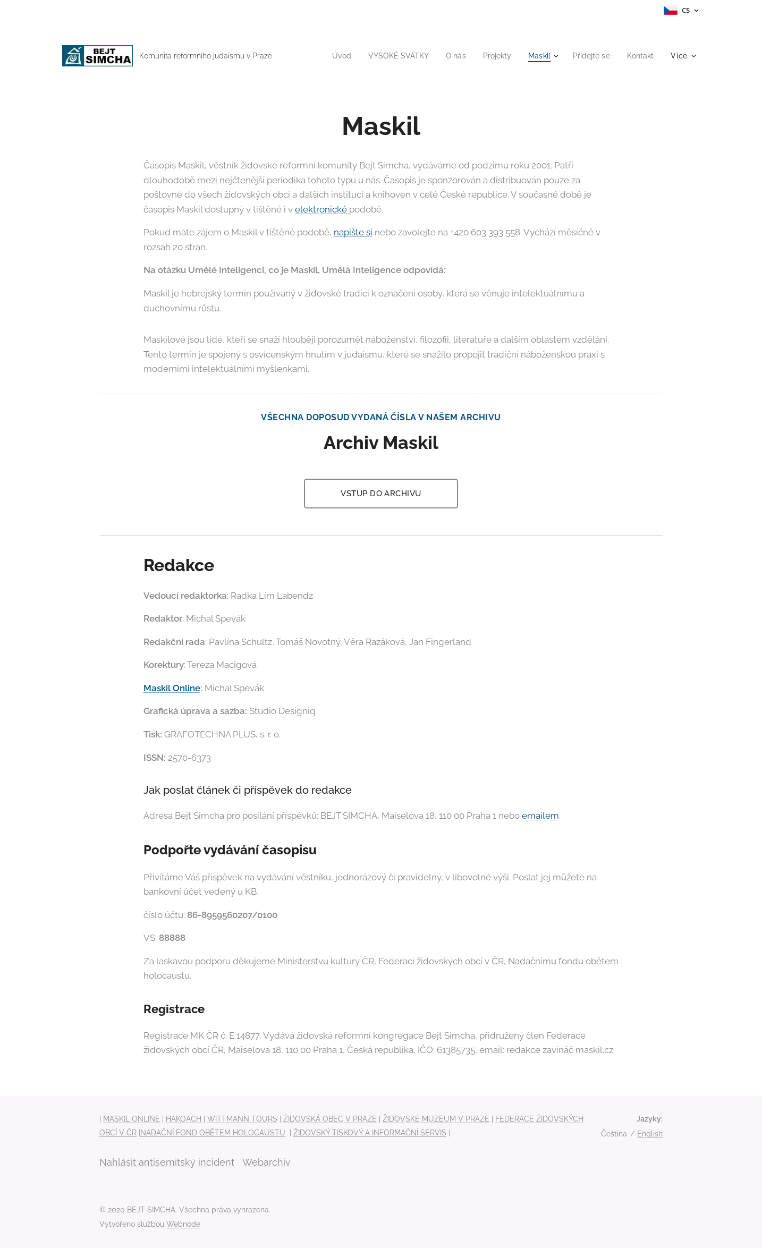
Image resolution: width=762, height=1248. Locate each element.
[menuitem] (327, 56)
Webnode (183, 1224)
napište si (353, 232)
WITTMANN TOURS (242, 1119)
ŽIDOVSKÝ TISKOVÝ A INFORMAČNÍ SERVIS (369, 1132)
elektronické (322, 209)
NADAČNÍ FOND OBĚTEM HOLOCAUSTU (212, 1132)
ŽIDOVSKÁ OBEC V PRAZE (330, 1119)
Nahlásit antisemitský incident (166, 1162)
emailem (540, 815)
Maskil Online (171, 688)
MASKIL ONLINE (131, 1119)
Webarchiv (266, 1162)
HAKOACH (185, 1119)
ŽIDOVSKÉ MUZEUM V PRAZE (436, 1119)
